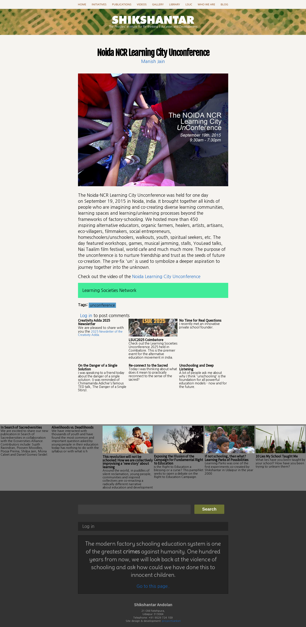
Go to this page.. (153, 577)
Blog (224, 4)
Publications (121, 4)
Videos (142, 4)
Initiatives (99, 4)
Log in (86, 315)
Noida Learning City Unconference (166, 276)
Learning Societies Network (109, 290)
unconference (102, 305)
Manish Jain (153, 61)
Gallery (158, 4)
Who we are (206, 4)
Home (82, 4)
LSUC (188, 4)
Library (174, 4)
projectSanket (171, 612)
